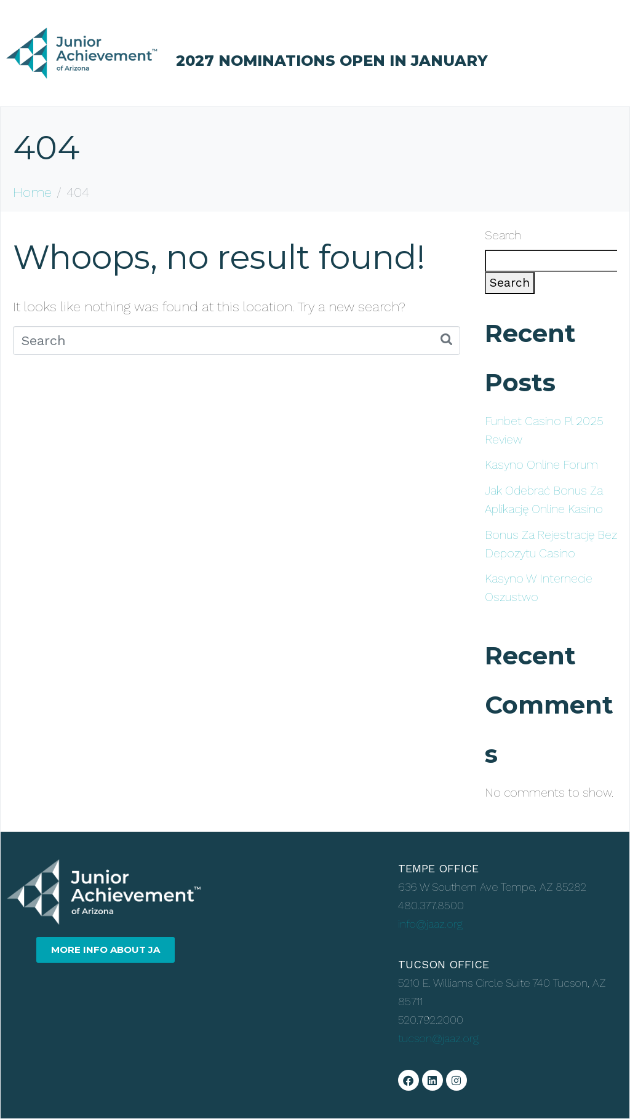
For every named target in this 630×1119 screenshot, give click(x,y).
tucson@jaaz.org (438, 1038)
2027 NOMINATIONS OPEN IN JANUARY (332, 61)
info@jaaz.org (430, 923)
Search (503, 235)
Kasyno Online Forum (541, 465)
